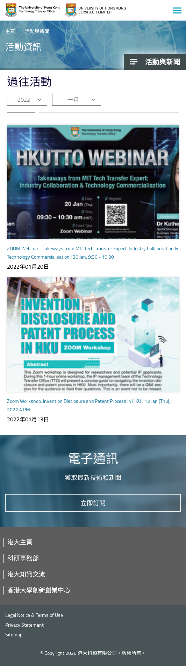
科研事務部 (23, 558)
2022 (23, 100)
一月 (73, 100)
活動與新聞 (37, 31)
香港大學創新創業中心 (38, 590)
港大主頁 (20, 542)
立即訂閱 (93, 503)
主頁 (10, 31)
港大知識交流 (26, 574)
